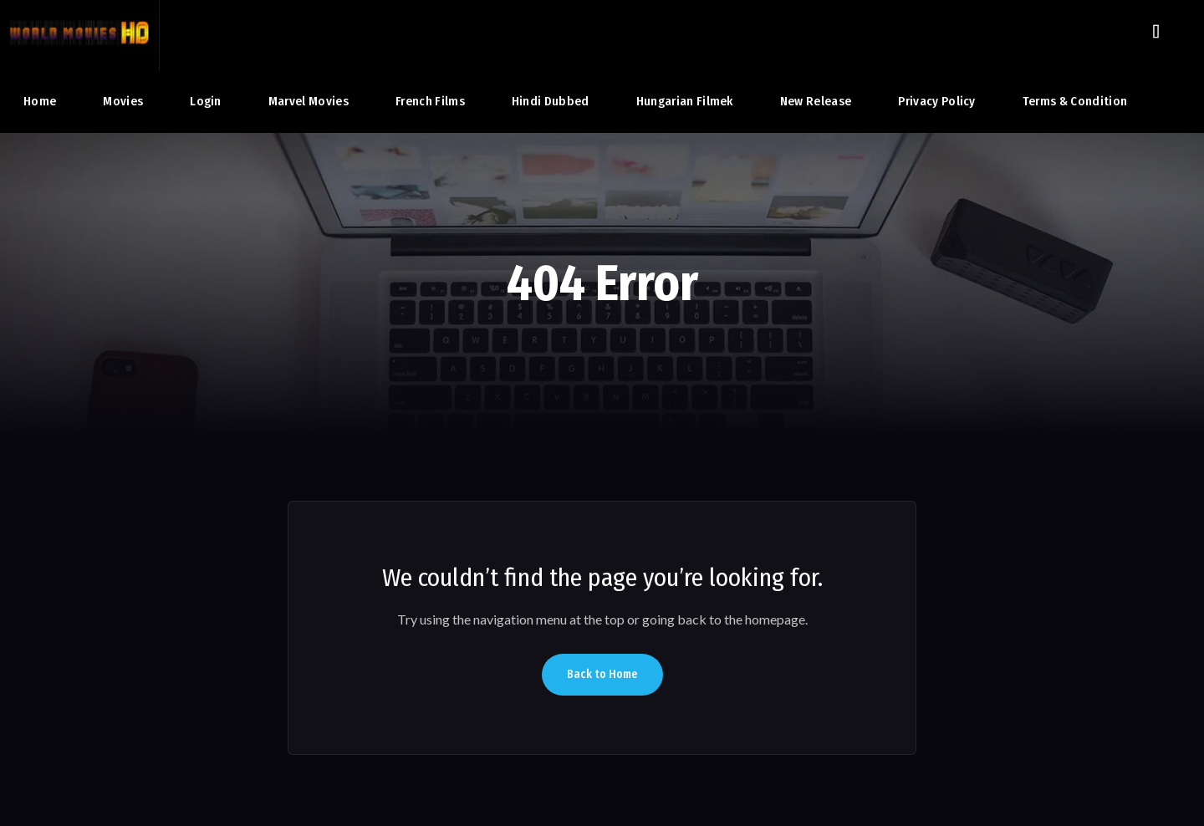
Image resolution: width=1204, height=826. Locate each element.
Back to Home (602, 674)
